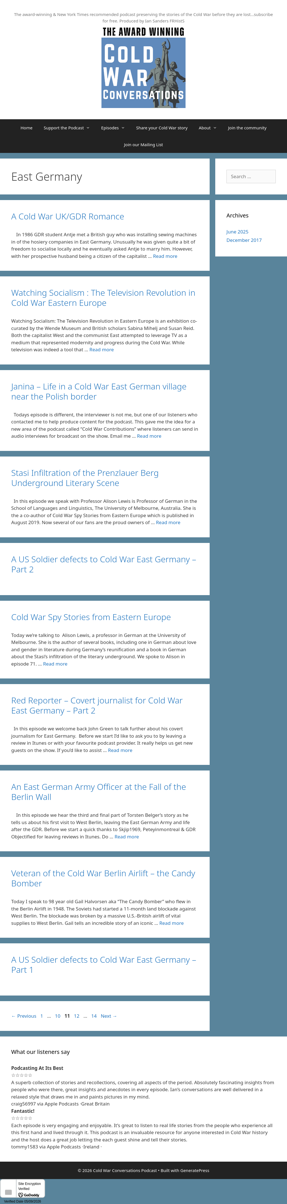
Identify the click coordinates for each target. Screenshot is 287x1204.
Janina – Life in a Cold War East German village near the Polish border (99, 391)
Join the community (247, 127)
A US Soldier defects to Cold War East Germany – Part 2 (103, 564)
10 (58, 1016)
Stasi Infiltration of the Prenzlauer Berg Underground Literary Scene (85, 478)
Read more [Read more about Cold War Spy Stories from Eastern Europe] (55, 664)
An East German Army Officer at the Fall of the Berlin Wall (98, 791)
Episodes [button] (116, 127)
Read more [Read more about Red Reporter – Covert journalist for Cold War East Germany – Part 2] (120, 750)
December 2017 (244, 240)
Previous (23, 1016)
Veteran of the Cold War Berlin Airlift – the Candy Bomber (103, 878)
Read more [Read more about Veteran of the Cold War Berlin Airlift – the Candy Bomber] (171, 923)
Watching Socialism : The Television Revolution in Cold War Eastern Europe (103, 297)
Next (109, 1016)
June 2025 (237, 231)
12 (77, 1016)
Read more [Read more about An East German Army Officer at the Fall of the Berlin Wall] (127, 836)
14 (94, 1016)
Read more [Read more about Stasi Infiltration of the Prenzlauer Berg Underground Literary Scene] (168, 522)
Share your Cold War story (162, 127)
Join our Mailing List (143, 144)
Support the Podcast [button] (70, 127)
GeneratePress (194, 1170)
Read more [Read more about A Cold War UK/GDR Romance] (165, 256)
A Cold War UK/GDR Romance (67, 216)
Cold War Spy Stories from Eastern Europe (91, 617)
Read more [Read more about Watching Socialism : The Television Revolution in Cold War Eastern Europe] (101, 349)
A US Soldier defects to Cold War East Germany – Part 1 (103, 964)
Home (26, 127)
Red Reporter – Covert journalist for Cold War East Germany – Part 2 (97, 705)
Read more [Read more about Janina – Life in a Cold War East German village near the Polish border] (149, 436)
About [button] (211, 127)
